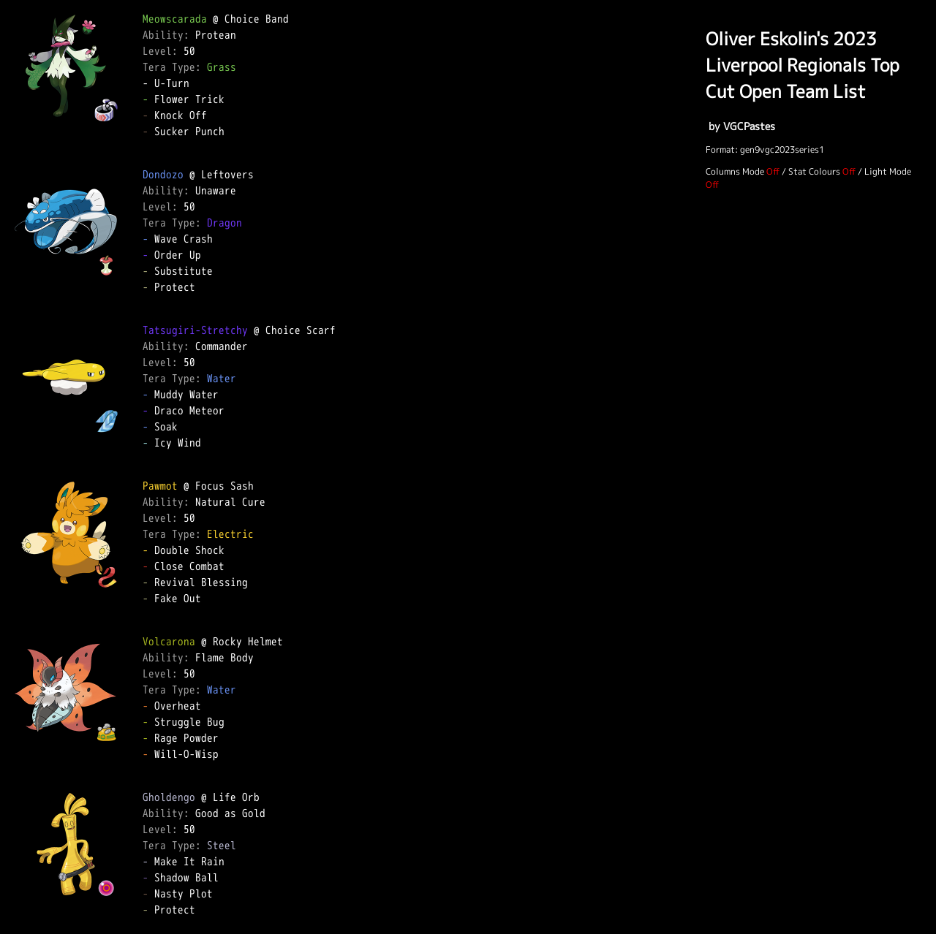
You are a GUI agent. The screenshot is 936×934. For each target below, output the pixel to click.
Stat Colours (814, 171)
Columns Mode (735, 171)
